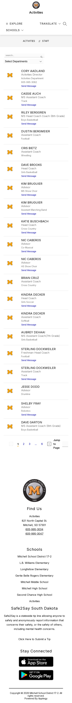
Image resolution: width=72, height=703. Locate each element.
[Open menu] (14, 24)
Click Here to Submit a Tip (34, 639)
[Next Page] (49, 444)
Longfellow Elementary (34, 569)
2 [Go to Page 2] (23, 444)
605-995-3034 (34, 529)
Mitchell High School (34, 588)
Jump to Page (56, 443)
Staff (45, 41)
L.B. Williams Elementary (34, 562)
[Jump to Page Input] (65, 444)
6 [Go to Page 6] (42, 444)
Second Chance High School (34, 594)
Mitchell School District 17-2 (34, 556)
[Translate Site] (50, 24)
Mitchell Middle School (34, 582)
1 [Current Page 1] (17, 444)
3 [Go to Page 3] (29, 444)
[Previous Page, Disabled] (11, 444)
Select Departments (16, 61)
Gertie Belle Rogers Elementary (34, 575)
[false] (24, 55)
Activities (29, 41)
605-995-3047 (34, 533)
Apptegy (42, 698)
